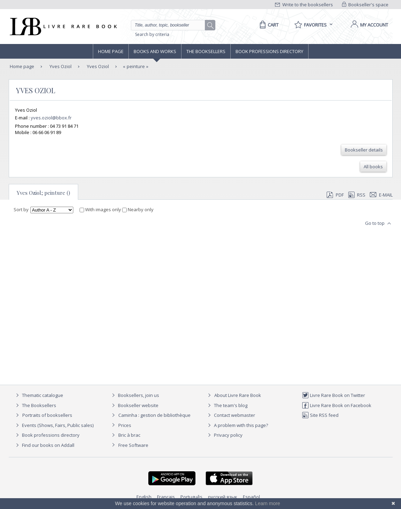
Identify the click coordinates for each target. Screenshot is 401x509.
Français (166, 497)
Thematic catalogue (38, 395)
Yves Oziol (60, 66)
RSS (356, 195)
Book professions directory (269, 51)
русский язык (222, 497)
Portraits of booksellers (47, 415)
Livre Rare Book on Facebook (336, 405)
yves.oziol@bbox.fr (51, 118)
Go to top (379, 223)
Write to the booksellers (304, 4)
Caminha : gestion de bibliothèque (154, 415)
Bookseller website (134, 405)
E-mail (381, 195)
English (143, 497)
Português (191, 497)
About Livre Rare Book (237, 395)
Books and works (155, 51)
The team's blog (226, 405)
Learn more (267, 503)
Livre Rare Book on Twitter (333, 395)
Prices (124, 425)
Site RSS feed (320, 415)
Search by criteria (152, 34)
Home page (111, 51)
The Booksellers (205, 51)
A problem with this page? (237, 425)
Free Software (133, 445)
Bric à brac (129, 435)
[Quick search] (171, 25)
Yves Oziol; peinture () (43, 192)
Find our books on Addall (44, 445)
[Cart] (268, 25)
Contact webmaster (230, 415)
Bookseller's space (365, 4)
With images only (101, 209)
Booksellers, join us (134, 395)
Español (251, 497)
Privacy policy (224, 434)
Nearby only (138, 209)
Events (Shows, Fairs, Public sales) (54, 425)
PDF (335, 195)
